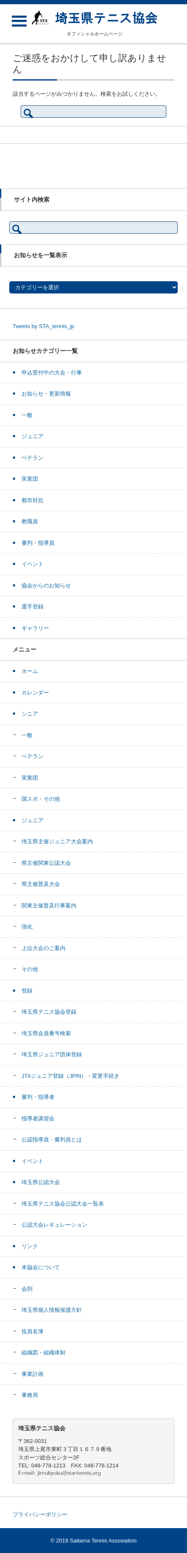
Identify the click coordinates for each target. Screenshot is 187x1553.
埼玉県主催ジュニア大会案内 (57, 841)
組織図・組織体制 (43, 1352)
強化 (27, 926)
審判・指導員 (38, 543)
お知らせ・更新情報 (46, 393)
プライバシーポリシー (40, 1514)
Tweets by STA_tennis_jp (43, 326)
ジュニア (32, 436)
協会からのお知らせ (46, 585)
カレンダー (35, 692)
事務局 (30, 1395)
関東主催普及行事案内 (49, 905)
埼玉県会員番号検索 (46, 1033)
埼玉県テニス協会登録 (49, 1012)
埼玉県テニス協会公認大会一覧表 (63, 1203)
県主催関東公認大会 (46, 863)
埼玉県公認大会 (41, 1182)
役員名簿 (32, 1331)
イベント (32, 564)
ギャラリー (35, 628)
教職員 (30, 521)
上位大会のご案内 (43, 948)
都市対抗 (32, 500)
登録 (27, 991)
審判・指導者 (38, 1097)
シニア (30, 714)
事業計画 (32, 1374)
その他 (30, 969)
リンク (30, 1246)
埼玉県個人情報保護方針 (52, 1310)
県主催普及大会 (41, 884)
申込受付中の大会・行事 (52, 372)
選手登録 (32, 606)
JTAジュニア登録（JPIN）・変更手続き (70, 1076)
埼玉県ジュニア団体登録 (52, 1054)
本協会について (41, 1267)
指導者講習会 (38, 1118)
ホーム (30, 671)
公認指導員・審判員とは (52, 1139)
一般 (27, 415)
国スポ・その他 (41, 799)
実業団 (30, 479)
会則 (27, 1289)
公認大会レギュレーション (54, 1225)
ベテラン (32, 458)
